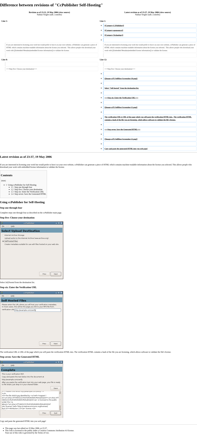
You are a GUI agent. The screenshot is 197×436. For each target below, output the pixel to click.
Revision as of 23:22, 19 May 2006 (43, 12)
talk (51, 15)
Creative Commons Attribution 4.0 (53, 430)
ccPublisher (48, 213)
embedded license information (34, 167)
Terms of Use (43, 433)
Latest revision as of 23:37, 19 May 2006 (142, 12)
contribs (58, 15)
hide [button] (3, 181)
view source (64, 12)
